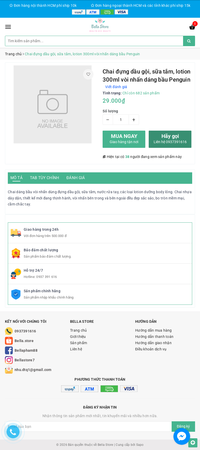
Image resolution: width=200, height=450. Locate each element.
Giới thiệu (78, 337)
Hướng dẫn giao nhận (153, 343)
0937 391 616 (46, 277)
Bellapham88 (26, 350)
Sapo (140, 445)
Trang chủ (78, 330)
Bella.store (24, 341)
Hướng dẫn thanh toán (154, 337)
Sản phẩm (78, 343)
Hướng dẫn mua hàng (153, 330)
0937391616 (25, 331)
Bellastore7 (25, 360)
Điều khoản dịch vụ (151, 349)
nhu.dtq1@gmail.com (33, 370)
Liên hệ (76, 349)
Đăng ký (183, 426)
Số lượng (110, 111)
